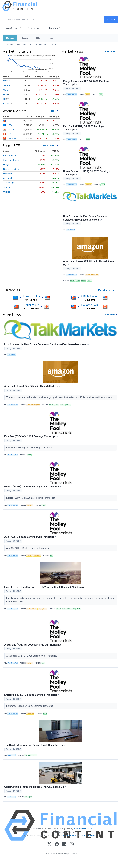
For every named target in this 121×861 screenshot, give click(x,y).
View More (110, 51)
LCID (63, 609)
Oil (4, 99)
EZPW (44, 505)
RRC (100, 94)
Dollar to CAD (89, 305)
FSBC (29, 455)
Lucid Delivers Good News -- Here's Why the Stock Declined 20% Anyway (46, 587)
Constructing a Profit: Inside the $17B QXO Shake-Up (35, 786)
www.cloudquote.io (83, 828)
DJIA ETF (6, 80)
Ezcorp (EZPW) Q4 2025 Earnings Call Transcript (32, 486)
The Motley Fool (72, 94)
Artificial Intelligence (92, 275)
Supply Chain (43, 609)
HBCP (103, 185)
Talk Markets (71, 230)
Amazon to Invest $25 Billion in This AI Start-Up (88, 263)
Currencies (27, 44)
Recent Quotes (11, 28)
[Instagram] (71, 844)
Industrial (7, 178)
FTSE (11, 120)
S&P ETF (6, 85)
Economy (88, 185)
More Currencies (106, 289)
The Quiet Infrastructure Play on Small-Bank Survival (35, 745)
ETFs (38, 38)
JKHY (34, 755)
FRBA (88, 139)
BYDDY (58, 609)
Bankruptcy (30, 713)
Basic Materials (10, 155)
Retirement (37, 555)
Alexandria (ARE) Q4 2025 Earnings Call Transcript (34, 644)
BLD (26, 797)
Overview (10, 44)
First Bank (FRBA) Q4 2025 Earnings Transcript (83, 128)
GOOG (78, 280)
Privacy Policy (69, 835)
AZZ (51, 555)
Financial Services (11, 169)
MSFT (89, 280)
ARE (43, 663)
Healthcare (8, 173)
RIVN (68, 609)
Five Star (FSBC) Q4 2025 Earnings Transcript (31, 436)
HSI (10, 134)
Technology (8, 182)
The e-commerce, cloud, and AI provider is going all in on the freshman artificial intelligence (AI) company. (59, 397)
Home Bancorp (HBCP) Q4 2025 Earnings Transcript (86, 173)
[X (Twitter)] (49, 844)
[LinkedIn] (64, 844)
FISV (29, 755)
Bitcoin (6, 103)
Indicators (53, 28)
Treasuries (52, 44)
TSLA (73, 609)
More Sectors (49, 145)
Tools (50, 38)
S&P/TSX (12, 138)
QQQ (5, 90)
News (18, 44)
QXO (30, 797)
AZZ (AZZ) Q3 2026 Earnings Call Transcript (30, 536)
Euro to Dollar (31, 296)
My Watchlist (33, 28)
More (54, 110)
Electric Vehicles (32, 609)
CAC (10, 125)
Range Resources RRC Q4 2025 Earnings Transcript (86, 83)
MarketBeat (11, 755)
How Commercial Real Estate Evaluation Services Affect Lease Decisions (85, 218)
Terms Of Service (89, 835)
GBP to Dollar (89, 296)
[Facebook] (57, 844)
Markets (10, 38)
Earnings (29, 505)
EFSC (45, 713)
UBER (78, 609)
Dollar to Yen (31, 305)
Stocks (25, 38)
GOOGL (83, 280)
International (40, 44)
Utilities (6, 192)
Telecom (7, 187)
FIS (26, 755)
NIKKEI (11, 129)
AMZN (72, 280)
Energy (6, 164)
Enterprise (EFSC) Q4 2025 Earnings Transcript (31, 694)
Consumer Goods (11, 160)
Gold (5, 94)
